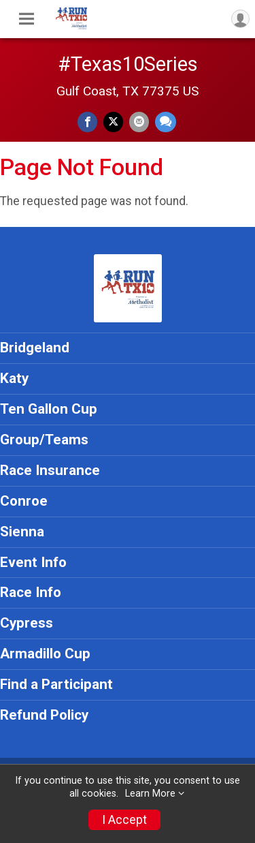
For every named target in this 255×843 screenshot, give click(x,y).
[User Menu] (240, 19)
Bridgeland (34, 347)
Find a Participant (56, 684)
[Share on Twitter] (113, 122)
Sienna (22, 531)
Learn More (150, 793)
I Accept (124, 820)
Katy (14, 378)
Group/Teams (44, 439)
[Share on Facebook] (87, 122)
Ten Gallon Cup (48, 409)
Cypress (26, 623)
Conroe (24, 501)
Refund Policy (44, 715)
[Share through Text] (165, 122)
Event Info (33, 562)
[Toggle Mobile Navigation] (26, 19)
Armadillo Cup (45, 653)
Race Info (30, 592)
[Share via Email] (139, 122)
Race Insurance (50, 470)
